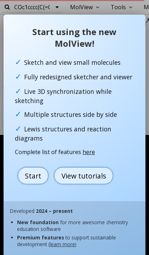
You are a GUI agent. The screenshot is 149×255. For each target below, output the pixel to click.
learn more (62, 244)
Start (33, 176)
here (89, 152)
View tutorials (84, 176)
